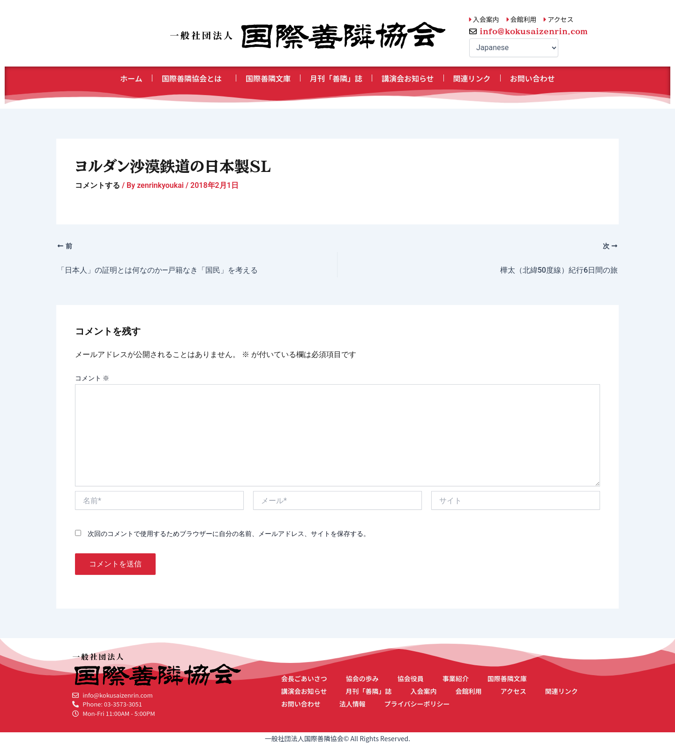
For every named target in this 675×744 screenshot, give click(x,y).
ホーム (131, 78)
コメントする (97, 185)
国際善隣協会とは (194, 78)
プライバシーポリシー (417, 703)
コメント (92, 378)
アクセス (513, 691)
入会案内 (423, 691)
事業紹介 (455, 678)
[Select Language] (513, 47)
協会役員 (411, 678)
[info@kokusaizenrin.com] (473, 31)
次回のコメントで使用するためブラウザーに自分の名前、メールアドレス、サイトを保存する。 (229, 533)
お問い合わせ (532, 78)
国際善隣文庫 (268, 78)
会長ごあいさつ (304, 678)
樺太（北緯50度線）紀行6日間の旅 (559, 270)
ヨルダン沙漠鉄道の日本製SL (172, 166)
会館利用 (468, 691)
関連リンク (472, 78)
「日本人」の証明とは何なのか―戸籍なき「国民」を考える (157, 270)
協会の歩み (362, 678)
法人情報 (352, 703)
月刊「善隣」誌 (336, 78)
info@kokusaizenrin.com (534, 31)
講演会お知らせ (408, 78)
